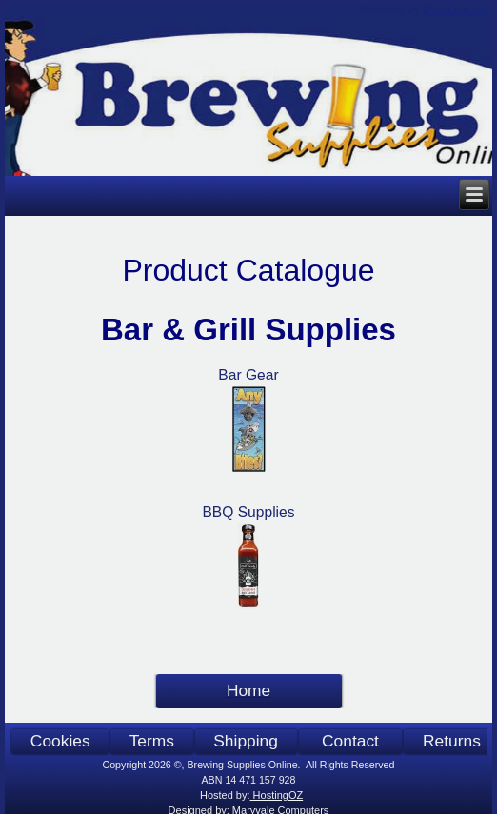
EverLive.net (455, 9)
